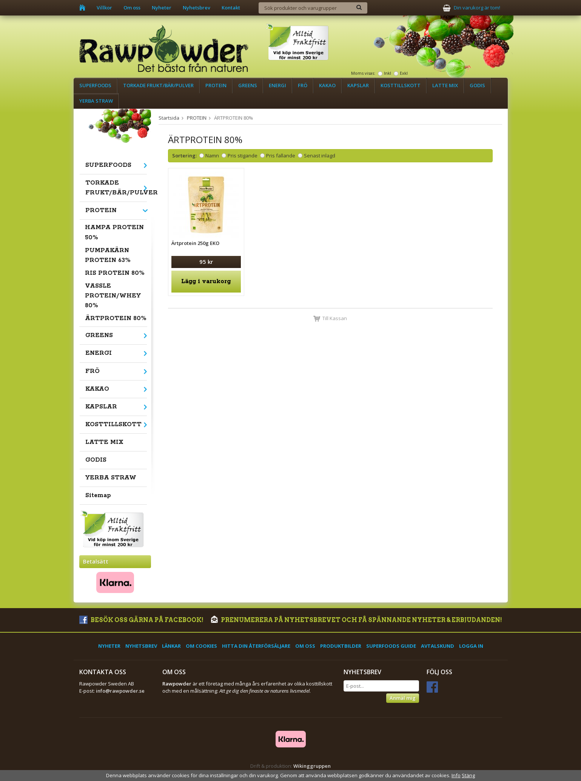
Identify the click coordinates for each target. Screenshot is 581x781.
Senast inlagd (319, 155)
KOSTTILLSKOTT (401, 85)
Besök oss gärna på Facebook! (141, 620)
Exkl (404, 73)
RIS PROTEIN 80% (115, 273)
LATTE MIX (445, 85)
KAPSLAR (358, 85)
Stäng (468, 775)
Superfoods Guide (391, 645)
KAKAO (327, 85)
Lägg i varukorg (206, 281)
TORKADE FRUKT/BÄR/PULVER (158, 85)
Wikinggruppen (312, 766)
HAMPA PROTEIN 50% (114, 232)
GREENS (247, 85)
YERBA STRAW (96, 100)
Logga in (471, 645)
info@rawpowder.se (120, 690)
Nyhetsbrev (196, 7)
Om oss (131, 7)
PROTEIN (216, 85)
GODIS (477, 85)
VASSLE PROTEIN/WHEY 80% (113, 296)
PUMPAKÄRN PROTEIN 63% (108, 255)
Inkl (387, 73)
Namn (212, 155)
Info (456, 775)
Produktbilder (340, 645)
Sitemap (98, 495)
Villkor (104, 7)
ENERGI (277, 85)
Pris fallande (280, 155)
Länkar (171, 645)
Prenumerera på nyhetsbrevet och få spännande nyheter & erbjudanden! (356, 620)
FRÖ (302, 85)
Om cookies (201, 645)
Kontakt (231, 7)
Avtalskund (437, 645)
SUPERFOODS (95, 85)
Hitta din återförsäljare (256, 645)
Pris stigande (242, 155)
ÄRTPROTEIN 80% (115, 318)
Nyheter (161, 7)
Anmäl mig (403, 698)
